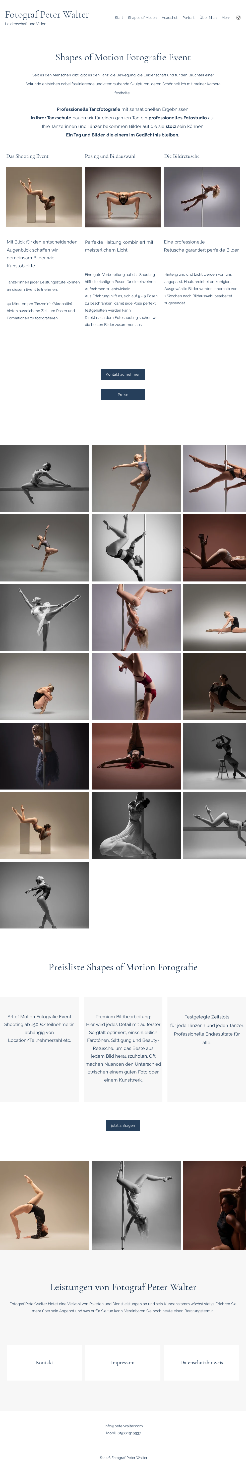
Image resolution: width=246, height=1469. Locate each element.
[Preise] (123, 394)
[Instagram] (238, 17)
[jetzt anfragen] (123, 1125)
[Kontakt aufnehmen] (123, 374)
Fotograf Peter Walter (47, 14)
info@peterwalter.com (124, 1426)
